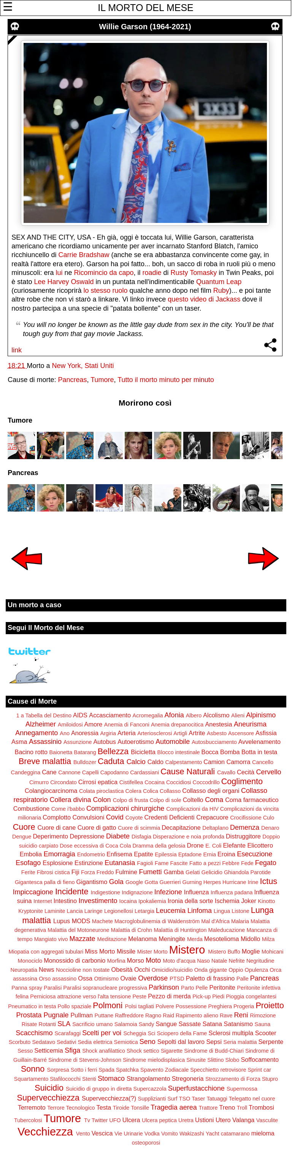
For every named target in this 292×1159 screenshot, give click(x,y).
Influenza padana (231, 892)
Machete (102, 921)
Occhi (142, 969)
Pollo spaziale (75, 1006)
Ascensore (241, 733)
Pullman (82, 1015)
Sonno (32, 1069)
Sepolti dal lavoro (181, 1041)
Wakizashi (191, 1134)
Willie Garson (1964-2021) (145, 26)
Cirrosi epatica (97, 781)
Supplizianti (152, 1099)
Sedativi (66, 1042)
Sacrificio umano (92, 1024)
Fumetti (150, 872)
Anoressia (84, 733)
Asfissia (266, 733)
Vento (83, 1134)
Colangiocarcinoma (51, 790)
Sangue (166, 1023)
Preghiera (220, 1006)
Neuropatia (24, 970)
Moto (153, 960)
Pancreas (72, 380)
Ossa (85, 978)
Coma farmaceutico (251, 799)
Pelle (201, 988)
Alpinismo (261, 715)
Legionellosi (118, 911)
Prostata (28, 1015)
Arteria (126, 733)
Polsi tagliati (139, 1006)
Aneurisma (250, 724)
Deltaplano (215, 828)
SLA (63, 1024)
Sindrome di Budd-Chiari (214, 1051)
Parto (187, 988)
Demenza (244, 827)
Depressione (87, 836)
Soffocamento (260, 1059)
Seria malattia (240, 1042)
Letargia (144, 911)
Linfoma (199, 910)
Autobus (104, 741)
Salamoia (125, 1024)
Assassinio (45, 741)
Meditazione (112, 939)
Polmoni (107, 1005)
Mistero (187, 950)
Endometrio (91, 854)
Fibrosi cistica (53, 872)
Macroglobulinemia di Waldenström (157, 921)
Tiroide (121, 1108)
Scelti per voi (101, 1033)
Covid (115, 817)
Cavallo (226, 772)
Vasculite (267, 1120)
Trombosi (261, 1107)
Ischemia (227, 900)
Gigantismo (91, 881)
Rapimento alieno (197, 1015)
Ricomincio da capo (103, 272)
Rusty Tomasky (194, 272)
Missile (126, 951)
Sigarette (172, 1051)
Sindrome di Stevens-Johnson (84, 1060)
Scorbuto (20, 1042)
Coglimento (242, 781)
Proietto (270, 1005)
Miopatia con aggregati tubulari (45, 952)
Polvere (165, 1006)
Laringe (93, 911)
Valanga (243, 1119)
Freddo (105, 872)
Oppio (236, 970)
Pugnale (55, 1015)
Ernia (209, 854)
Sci (151, 1033)
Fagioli (145, 863)
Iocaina (128, 901)
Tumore (102, 380)
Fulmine (126, 871)
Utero (223, 1119)
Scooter (265, 1033)
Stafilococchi (65, 1079)
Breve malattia (45, 761)
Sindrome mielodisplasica (154, 1060)
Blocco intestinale (178, 752)
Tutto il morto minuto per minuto (165, 380)
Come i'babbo (68, 809)
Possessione (191, 1006)
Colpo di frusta (130, 800)
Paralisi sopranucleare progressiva (105, 988)
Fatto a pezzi (205, 863)
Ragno (153, 1015)
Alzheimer (40, 724)
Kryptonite (30, 911)
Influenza (196, 892)
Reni (241, 1015)
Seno (148, 1041)
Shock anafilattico (103, 1051)
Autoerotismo (135, 741)
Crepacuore (212, 817)
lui (59, 272)
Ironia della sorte (190, 900)
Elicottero (260, 845)
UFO (115, 1120)
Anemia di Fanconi (126, 725)
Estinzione (89, 862)
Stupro (270, 1079)
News (46, 969)
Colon (102, 800)
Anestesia (218, 724)
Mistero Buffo (224, 952)
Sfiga (72, 1050)
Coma (214, 800)
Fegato (265, 863)
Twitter (100, 1120)
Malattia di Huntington (180, 930)
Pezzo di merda (169, 996)
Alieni (237, 715)
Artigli (180, 733)
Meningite (172, 938)
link (16, 350)
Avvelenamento (259, 741)
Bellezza (113, 751)
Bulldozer (84, 762)
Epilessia (166, 854)
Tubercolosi (28, 1120)
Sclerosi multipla (230, 1033)
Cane (49, 772)
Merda (195, 939)
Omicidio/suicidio (172, 970)
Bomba (230, 751)
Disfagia (141, 837)
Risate (29, 1024)
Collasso (170, 791)
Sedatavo (43, 1042)
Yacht (212, 1134)
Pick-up (201, 996)
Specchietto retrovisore (218, 1070)
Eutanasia (120, 863)
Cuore (24, 827)
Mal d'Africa (215, 921)
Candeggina (26, 772)
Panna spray (26, 988)
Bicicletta (143, 751)
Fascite (178, 863)
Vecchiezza (45, 1132)
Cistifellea (131, 782)
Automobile (173, 741)
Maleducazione (226, 930)
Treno (227, 1107)
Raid (168, 1015)
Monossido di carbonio (74, 960)
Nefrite (236, 961)
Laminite (54, 911)
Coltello (193, 799)
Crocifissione (245, 818)
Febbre (231, 863)
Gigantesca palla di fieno (45, 882)
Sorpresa (58, 1070)
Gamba (174, 871)
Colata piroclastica (101, 791)
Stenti (89, 1079)
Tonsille (140, 1108)
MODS (81, 920)
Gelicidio (212, 872)
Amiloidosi (70, 725)
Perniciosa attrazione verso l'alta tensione (80, 996)
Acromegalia (148, 715)
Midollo (250, 938)
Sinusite (196, 1060)
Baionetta (60, 752)
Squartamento (31, 1079)
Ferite (28, 872)
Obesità (122, 969)
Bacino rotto (31, 751)
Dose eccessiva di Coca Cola (95, 846)
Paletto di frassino (210, 978)
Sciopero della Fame (182, 1033)
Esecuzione (254, 854)
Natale (219, 961)
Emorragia (59, 854)
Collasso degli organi (210, 790)
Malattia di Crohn (131, 930)
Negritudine (260, 961)
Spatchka (127, 1070)
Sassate (190, 1023)
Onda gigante (210, 970)
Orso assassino (57, 979)
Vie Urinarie (128, 1134)
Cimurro (39, 782)
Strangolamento (148, 1078)
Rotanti (47, 1024)
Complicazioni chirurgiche (125, 808)
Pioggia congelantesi (251, 996)
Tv (87, 1120)
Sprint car (259, 1070)
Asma (19, 741)
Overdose (153, 978)
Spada (106, 1070)
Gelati (193, 872)
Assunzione (77, 742)
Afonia (174, 715)
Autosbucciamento (214, 742)
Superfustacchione (196, 1088)
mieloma (263, 1133)
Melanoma (142, 938)
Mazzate (82, 939)
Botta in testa (259, 751)
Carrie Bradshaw (83, 255)
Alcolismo (216, 715)
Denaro (270, 828)
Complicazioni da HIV (192, 809)
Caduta (111, 761)
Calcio (136, 762)
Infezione (168, 892)
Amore (93, 724)
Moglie (251, 951)
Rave (226, 1015)
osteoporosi (146, 1143)
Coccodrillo (206, 782)
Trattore (208, 1108)
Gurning (192, 882)
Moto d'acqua (179, 961)
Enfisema (119, 854)
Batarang (85, 752)
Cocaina (154, 782)
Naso (203, 961)
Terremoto (32, 1107)
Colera (133, 791)
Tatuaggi (216, 1099)
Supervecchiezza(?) (109, 1098)
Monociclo (30, 961)
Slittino (215, 1060)
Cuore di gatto (97, 827)
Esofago (28, 863)
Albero (194, 715)
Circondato (63, 782)
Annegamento (36, 733)
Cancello (262, 762)
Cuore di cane (57, 827)
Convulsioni (89, 817)
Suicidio (49, 1088)
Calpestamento (183, 762)
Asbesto (217, 733)
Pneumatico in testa (32, 1006)
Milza (268, 939)
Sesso (25, 1051)
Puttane (104, 1015)
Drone (195, 845)
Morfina (116, 961)
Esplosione (58, 862)
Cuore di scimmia (139, 828)
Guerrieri (170, 882)
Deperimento (50, 836)
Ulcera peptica (159, 1120)
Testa (104, 1107)
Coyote (134, 818)
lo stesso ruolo (105, 290)
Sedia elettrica (95, 1042)
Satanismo (238, 1023)
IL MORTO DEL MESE (145, 7)
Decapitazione (181, 827)
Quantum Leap (218, 282)
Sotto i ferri (84, 1070)
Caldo (155, 761)
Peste (139, 996)
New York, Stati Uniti (83, 365)
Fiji (75, 871)
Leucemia (171, 910)
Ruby (221, 290)
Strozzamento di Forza (232, 1079)
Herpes (212, 882)
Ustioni (204, 1119)
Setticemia (48, 1050)
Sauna (263, 1024)
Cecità (245, 772)
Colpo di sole (165, 800)
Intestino (65, 900)
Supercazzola (150, 1089)
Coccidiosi (178, 782)
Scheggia (134, 1033)
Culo (269, 818)
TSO (184, 1099)
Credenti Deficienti (169, 817)
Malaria (240, 921)
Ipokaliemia (152, 901)
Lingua (222, 911)
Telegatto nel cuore (252, 1099)
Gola (116, 882)
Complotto (57, 817)
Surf (172, 1099)
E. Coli (213, 846)
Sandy (146, 1024)
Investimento (98, 901)
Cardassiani (144, 772)
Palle (242, 979)
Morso (135, 960)
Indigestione (106, 892)
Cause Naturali (187, 771)
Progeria (243, 1006)
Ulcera (131, 1119)
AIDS (80, 715)
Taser (198, 1099)
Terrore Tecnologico (71, 1108)
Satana (212, 1023)
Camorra (239, 761)
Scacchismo (34, 1033)
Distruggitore (243, 836)
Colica (150, 791)
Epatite (143, 854)
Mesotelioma (221, 938)
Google (134, 882)
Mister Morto (152, 952)
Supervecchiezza (48, 1097)
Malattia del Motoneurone (78, 930)
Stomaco (111, 1078)
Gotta (151, 882)
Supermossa (242, 1089)
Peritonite (222, 987)
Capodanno (114, 772)
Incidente (72, 891)
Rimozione (263, 1015)
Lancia (75, 911)
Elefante (234, 845)
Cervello (268, 772)
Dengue (21, 837)
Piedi (218, 996)
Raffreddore (129, 1015)
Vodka (152, 1134)
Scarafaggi (68, 1033)
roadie (152, 272)
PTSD (177, 979)
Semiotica (126, 1042)
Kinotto (266, 901)
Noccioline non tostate (83, 970)
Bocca (210, 751)
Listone (240, 911)
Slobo (232, 1060)
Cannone (69, 772)
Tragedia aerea (174, 1107)
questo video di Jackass (204, 299)
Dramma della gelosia (158, 846)
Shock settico (143, 1051)
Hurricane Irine (240, 882)
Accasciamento (110, 715)
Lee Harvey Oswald (64, 282)
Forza (88, 872)
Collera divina (70, 800)
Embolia (31, 854)
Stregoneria (188, 1078)
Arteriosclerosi (154, 733)
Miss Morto (100, 951)
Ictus (268, 881)
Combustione (31, 808)
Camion (214, 761)
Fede (247, 863)
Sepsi (214, 1041)
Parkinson (164, 987)
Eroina (226, 854)
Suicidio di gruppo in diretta (99, 1089)
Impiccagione (33, 892)
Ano (65, 733)
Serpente (271, 1041)
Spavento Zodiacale (164, 1070)
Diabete (118, 836)
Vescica (102, 1133)
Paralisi (53, 988)
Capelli (90, 772)
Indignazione (137, 892)
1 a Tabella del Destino (43, 715)
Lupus (61, 920)
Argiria (108, 733)
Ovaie (128, 978)
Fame (162, 863)
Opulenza (256, 970)
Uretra (186, 1120)
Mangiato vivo (51, 939)
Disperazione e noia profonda (188, 837)
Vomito (169, 1134)
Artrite (197, 733)
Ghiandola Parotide (247, 872)
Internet (42, 901)
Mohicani (273, 952)
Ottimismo (106, 979)
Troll (242, 1108)
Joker (248, 900)
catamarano (235, 1134)
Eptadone (190, 854)
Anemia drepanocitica (177, 725)
